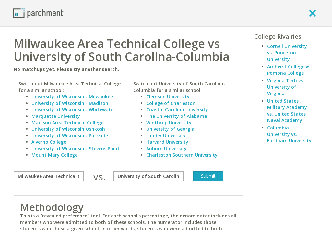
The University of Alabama (176, 116)
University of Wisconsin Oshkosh (68, 129)
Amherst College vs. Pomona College (289, 69)
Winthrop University (169, 122)
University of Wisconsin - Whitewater (73, 109)
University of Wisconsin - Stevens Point (75, 148)
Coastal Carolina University (177, 109)
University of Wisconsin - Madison (69, 103)
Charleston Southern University (182, 155)
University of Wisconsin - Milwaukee (72, 97)
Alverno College (48, 142)
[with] (148, 176)
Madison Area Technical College (67, 122)
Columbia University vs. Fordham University (289, 134)
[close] (312, 13)
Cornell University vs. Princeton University (287, 52)
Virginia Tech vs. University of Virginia (285, 86)
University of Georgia (170, 129)
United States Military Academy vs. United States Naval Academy (287, 110)
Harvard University (167, 142)
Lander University (166, 135)
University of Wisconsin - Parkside (69, 135)
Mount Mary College (54, 155)
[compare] (49, 176)
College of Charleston (171, 103)
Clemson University (168, 97)
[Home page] (38, 13)
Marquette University (55, 116)
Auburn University (166, 148)
